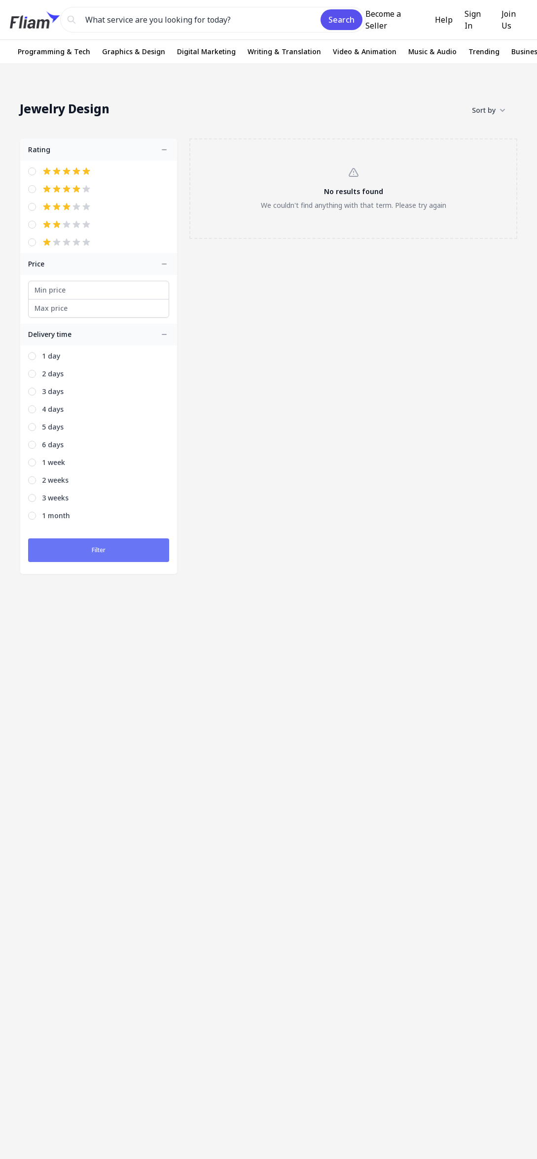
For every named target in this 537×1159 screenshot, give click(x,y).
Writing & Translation (284, 51)
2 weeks (55, 480)
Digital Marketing (206, 51)
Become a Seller (383, 19)
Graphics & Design (133, 51)
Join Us (508, 19)
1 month (56, 515)
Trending (484, 51)
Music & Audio (432, 51)
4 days (53, 409)
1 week (53, 462)
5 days (53, 426)
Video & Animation (364, 51)
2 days (53, 373)
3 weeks (55, 497)
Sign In (473, 19)
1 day (51, 356)
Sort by (488, 110)
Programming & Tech (54, 51)
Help (444, 19)
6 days (53, 444)
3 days (53, 391)
